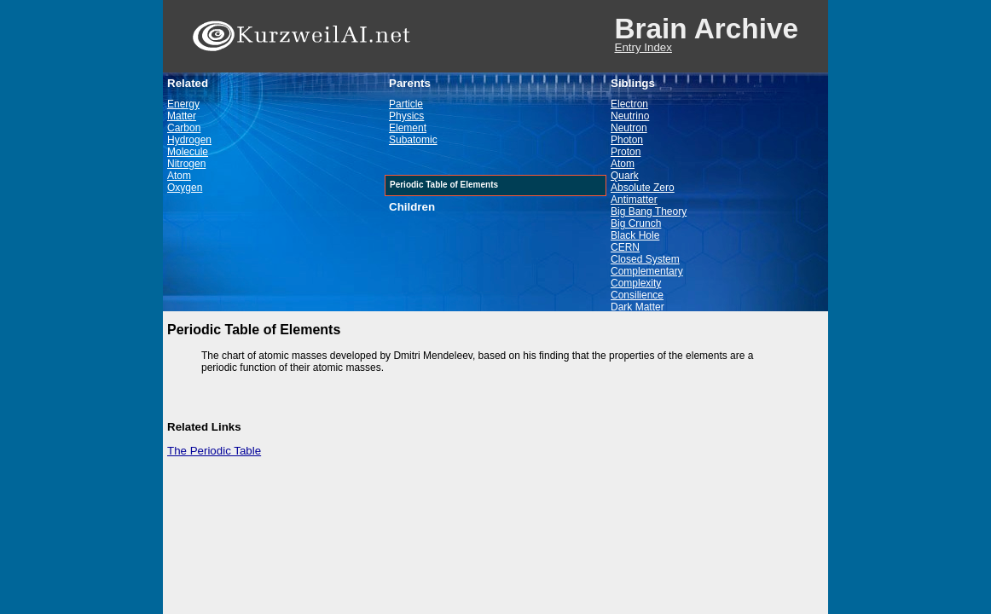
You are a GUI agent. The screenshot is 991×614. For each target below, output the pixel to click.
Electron (629, 104)
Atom (179, 176)
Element (407, 128)
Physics (406, 116)
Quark (625, 176)
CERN (625, 247)
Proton (625, 152)
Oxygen (184, 188)
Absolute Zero (643, 188)
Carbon (183, 128)
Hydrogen (189, 140)
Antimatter (634, 200)
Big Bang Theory (649, 211)
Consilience (637, 295)
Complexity (636, 283)
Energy (183, 104)
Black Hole (635, 235)
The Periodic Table (214, 450)
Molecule (187, 152)
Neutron (629, 128)
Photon (627, 140)
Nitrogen (186, 164)
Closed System (645, 259)
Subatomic (413, 140)
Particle (406, 104)
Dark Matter (637, 307)
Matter (181, 116)
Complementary (647, 271)
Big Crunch (636, 223)
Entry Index (643, 47)
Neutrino (630, 116)
